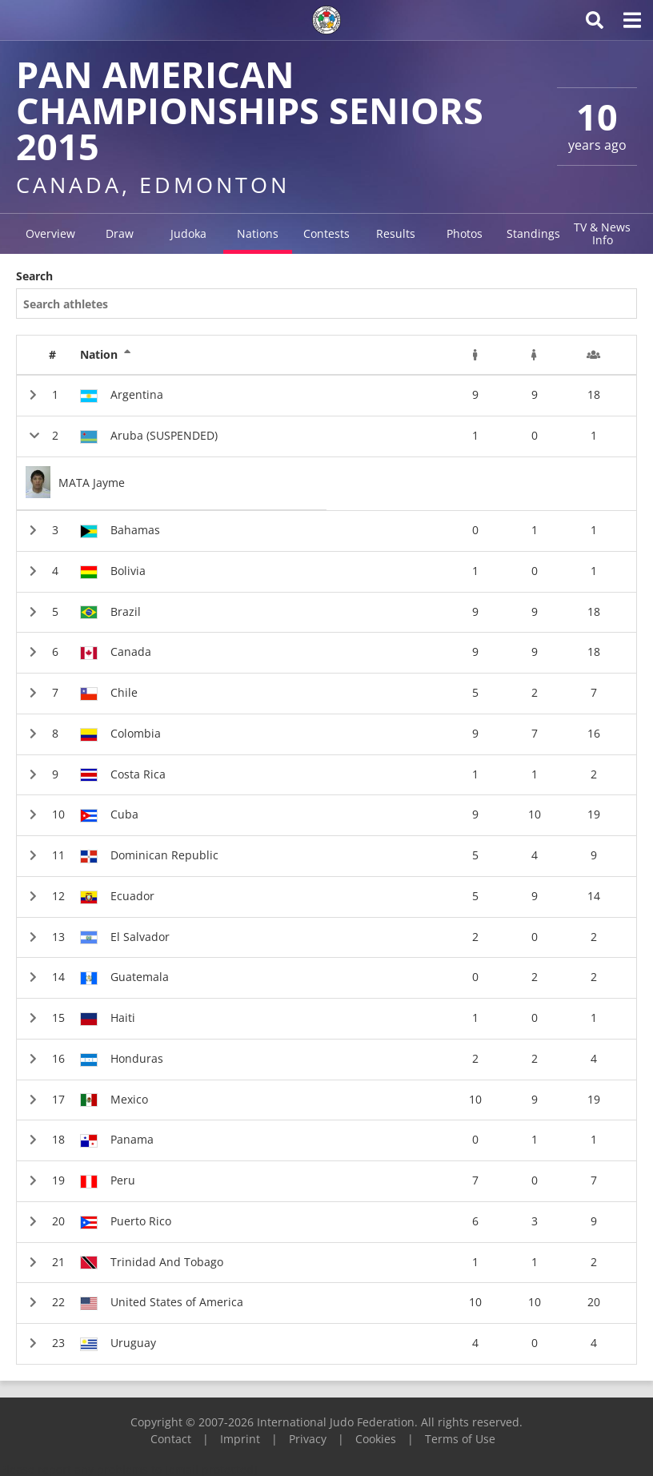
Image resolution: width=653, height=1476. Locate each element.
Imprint (240, 1438)
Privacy (307, 1438)
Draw (120, 233)
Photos (465, 233)
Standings (533, 233)
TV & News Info (602, 233)
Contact (170, 1438)
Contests (326, 233)
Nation (105, 354)
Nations (257, 233)
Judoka (188, 233)
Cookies (375, 1438)
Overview (50, 233)
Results (395, 233)
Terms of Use (460, 1438)
